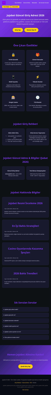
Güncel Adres (26, 2)
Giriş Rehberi (18, 2)
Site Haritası (25, 389)
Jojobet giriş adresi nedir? (11, 309)
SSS (31, 382)
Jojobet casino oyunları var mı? (13, 332)
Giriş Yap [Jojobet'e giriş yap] (18, 30)
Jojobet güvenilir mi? (10, 315)
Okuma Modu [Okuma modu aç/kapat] (15, 6)
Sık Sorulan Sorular (44, 2)
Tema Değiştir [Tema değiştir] (6, 6)
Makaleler (34, 2)
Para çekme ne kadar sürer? (12, 337)
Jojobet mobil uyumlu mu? (12, 326)
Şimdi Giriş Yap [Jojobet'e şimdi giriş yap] (25, 366)
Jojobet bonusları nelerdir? (12, 320)
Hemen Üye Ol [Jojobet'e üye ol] (31, 30)
